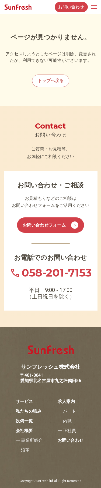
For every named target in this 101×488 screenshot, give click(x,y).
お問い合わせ (71, 6)
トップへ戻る (51, 80)
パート (69, 411)
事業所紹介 (32, 440)
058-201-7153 (57, 272)
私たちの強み (28, 411)
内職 (67, 421)
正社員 (69, 431)
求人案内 (66, 401)
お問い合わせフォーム (50, 225)
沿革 (25, 450)
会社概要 (24, 431)
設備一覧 (24, 421)
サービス (24, 401)
